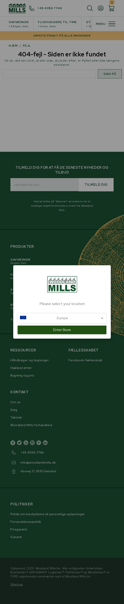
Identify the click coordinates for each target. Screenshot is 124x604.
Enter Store (62, 330)
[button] (62, 318)
